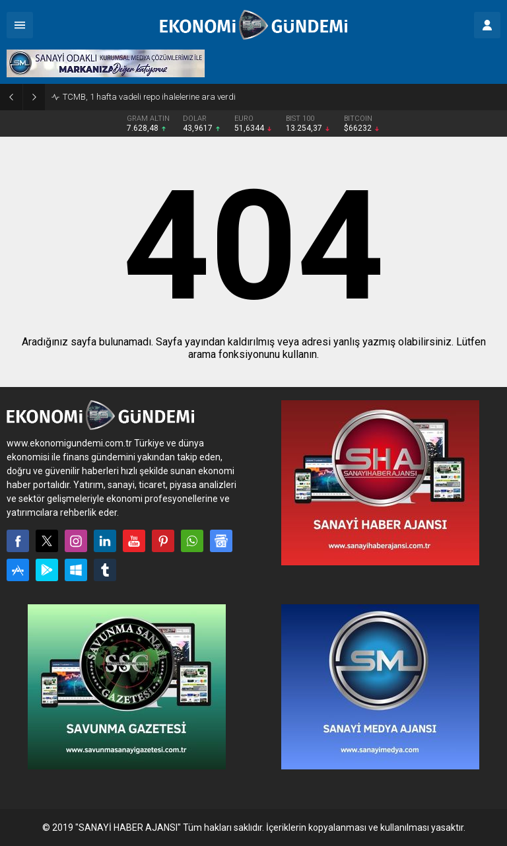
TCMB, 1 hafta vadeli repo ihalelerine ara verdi (149, 97)
